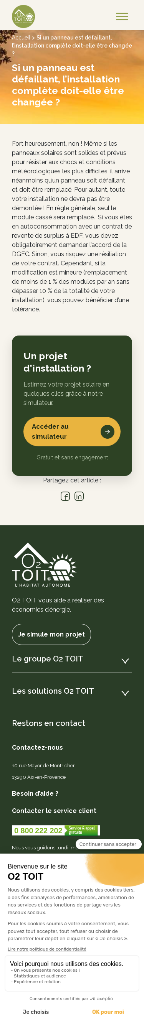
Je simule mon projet (51, 634)
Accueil (21, 38)
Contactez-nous (37, 747)
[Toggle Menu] (122, 16)
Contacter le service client (54, 810)
